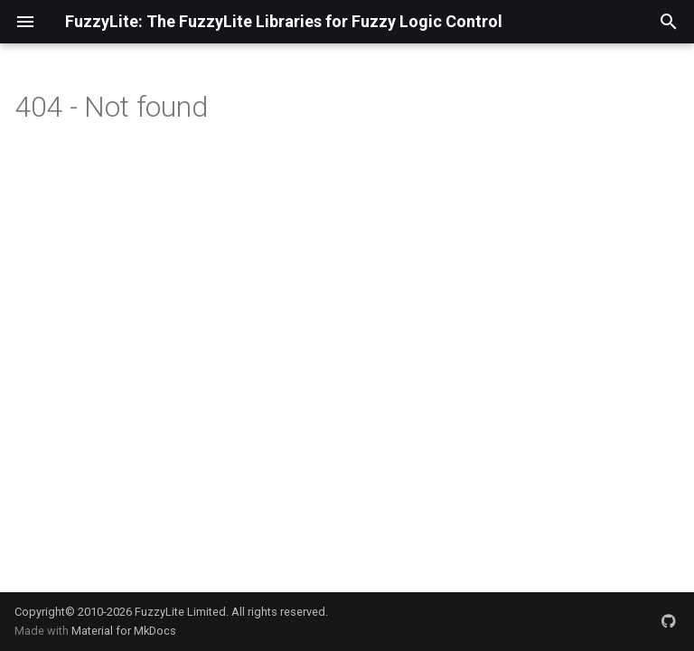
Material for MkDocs (123, 630)
